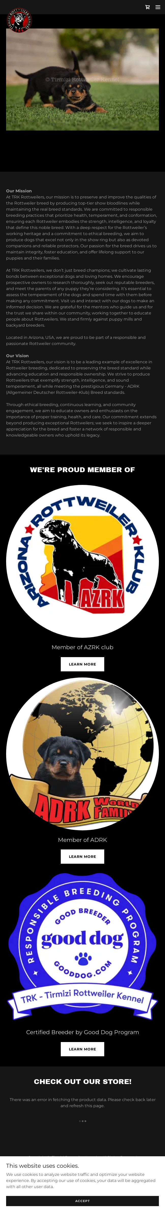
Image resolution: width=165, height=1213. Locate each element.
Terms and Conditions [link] (82, 1169)
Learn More (82, 664)
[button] (158, 7)
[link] (19, 7)
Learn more (82, 1049)
